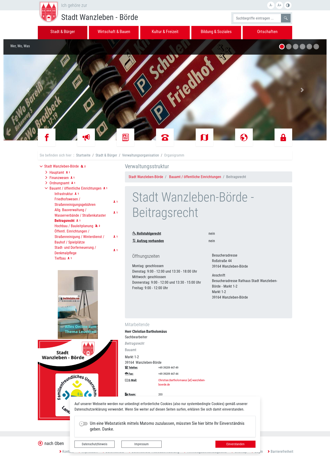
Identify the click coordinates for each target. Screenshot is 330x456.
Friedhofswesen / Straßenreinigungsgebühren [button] (75, 202)
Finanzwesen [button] (59, 178)
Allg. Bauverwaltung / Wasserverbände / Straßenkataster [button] (80, 213)
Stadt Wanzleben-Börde (146, 177)
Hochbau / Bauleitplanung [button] (74, 226)
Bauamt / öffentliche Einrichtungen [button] (76, 188)
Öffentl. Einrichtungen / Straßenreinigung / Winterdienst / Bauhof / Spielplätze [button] (79, 236)
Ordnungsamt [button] (59, 183)
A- (271, 5)
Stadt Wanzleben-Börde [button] (61, 166)
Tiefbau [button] (60, 258)
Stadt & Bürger (106, 155)
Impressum (141, 444)
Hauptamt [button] (57, 172)
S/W (288, 5)
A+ (279, 5)
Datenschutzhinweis (94, 444)
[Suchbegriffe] (257, 18)
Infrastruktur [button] (64, 194)
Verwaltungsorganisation (140, 155)
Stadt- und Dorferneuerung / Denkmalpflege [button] (75, 250)
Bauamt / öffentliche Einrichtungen (195, 177)
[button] (27, 89)
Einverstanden (235, 444)
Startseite (83, 155)
